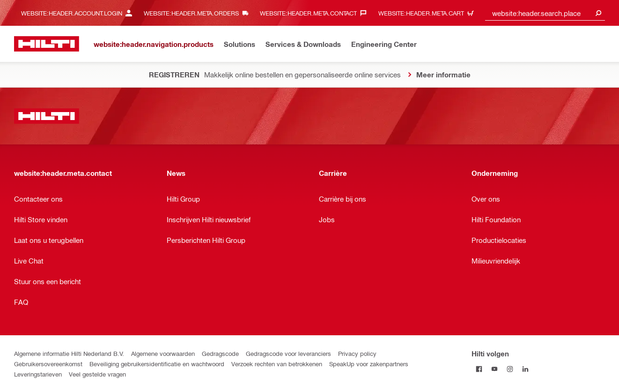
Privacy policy (357, 353)
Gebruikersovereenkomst (48, 363)
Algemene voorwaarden (163, 353)
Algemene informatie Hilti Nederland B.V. (69, 353)
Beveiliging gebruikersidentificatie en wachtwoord (156, 363)
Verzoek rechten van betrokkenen (276, 363)
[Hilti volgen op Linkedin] (525, 369)
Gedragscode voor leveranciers (288, 353)
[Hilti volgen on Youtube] (494, 369)
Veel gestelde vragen (97, 373)
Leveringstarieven (38, 373)
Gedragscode (220, 353)
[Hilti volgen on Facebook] (479, 369)
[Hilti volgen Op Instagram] (510, 369)
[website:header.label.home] (46, 44)
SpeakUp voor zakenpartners (368, 363)
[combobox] (545, 13)
